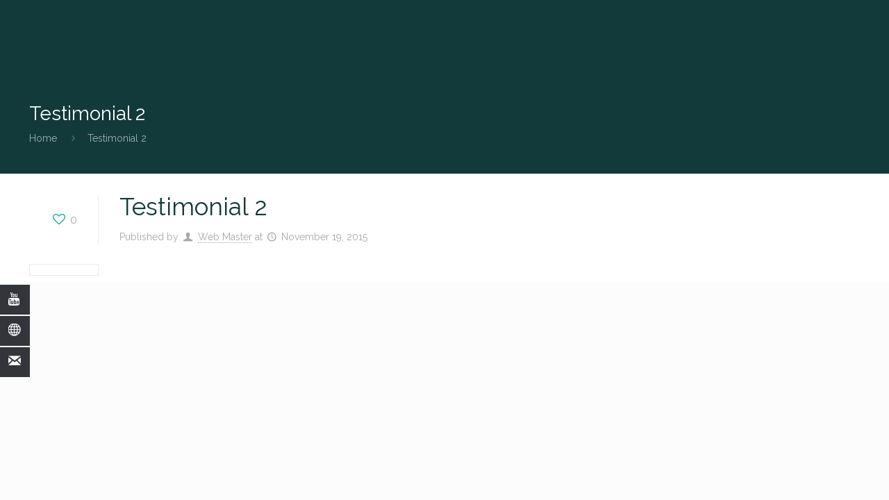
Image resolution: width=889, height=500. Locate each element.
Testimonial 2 (117, 138)
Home (43, 138)
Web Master (225, 236)
